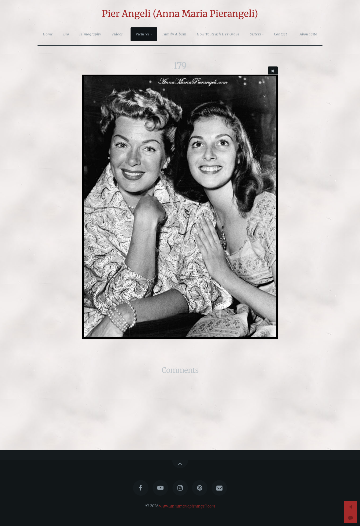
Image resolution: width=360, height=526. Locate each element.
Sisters (255, 34)
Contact (280, 34)
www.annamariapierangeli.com (187, 505)
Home (48, 34)
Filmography (90, 34)
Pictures (143, 34)
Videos (117, 34)
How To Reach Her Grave (218, 34)
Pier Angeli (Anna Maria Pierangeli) (180, 13)
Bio (66, 34)
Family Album (174, 34)
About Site (308, 34)
